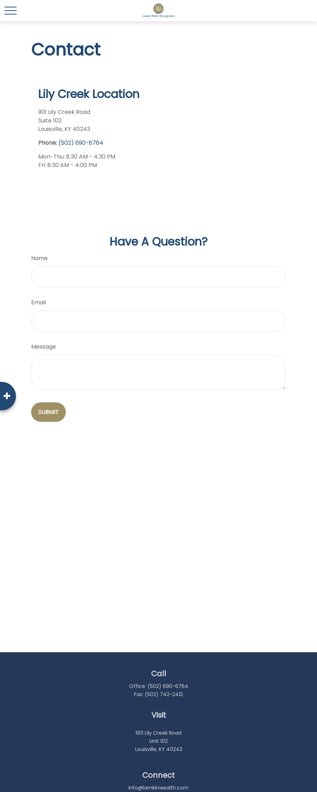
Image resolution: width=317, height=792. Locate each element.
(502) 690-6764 (80, 143)
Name (39, 258)
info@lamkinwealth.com (158, 787)
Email (38, 302)
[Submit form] (48, 412)
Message (43, 347)
